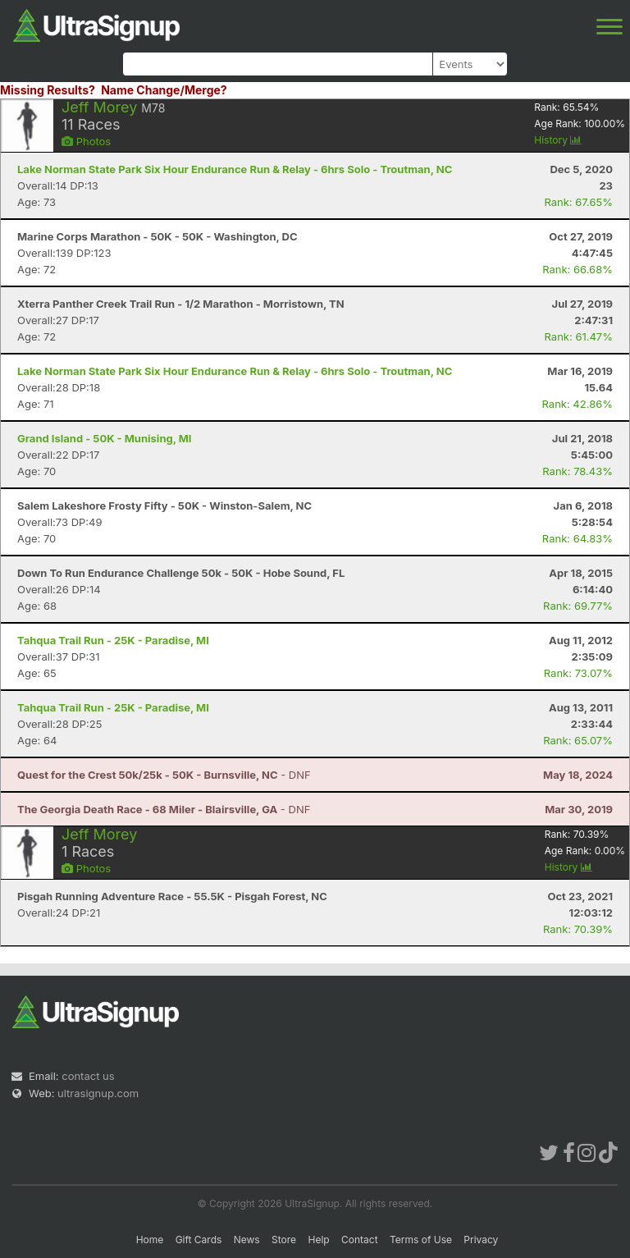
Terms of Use (421, 1239)
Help (318, 1239)
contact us (88, 1075)
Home (150, 1239)
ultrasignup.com (98, 1093)
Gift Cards (199, 1239)
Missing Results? (47, 90)
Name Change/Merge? (164, 90)
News (247, 1239)
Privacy (480, 1239)
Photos (86, 141)
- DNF (164, 774)
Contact (359, 1239)
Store (284, 1239)
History (558, 140)
